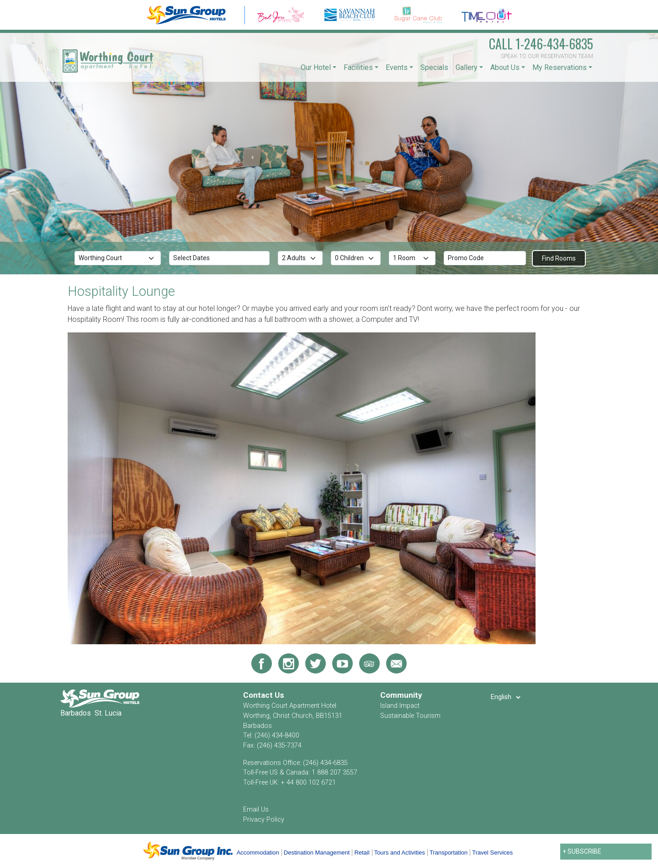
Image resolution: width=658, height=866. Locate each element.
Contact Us (263, 695)
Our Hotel (316, 67)
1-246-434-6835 (541, 43)
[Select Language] (505, 697)
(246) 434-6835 (325, 763)
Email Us (256, 809)
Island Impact (399, 706)
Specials (434, 67)
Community (401, 695)
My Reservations (559, 67)
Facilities (358, 67)
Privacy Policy (263, 819)
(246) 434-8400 (277, 735)
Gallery (467, 67)
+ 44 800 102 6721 (308, 782)
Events (397, 67)
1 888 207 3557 (334, 772)
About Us (505, 67)
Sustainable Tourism (410, 716)
